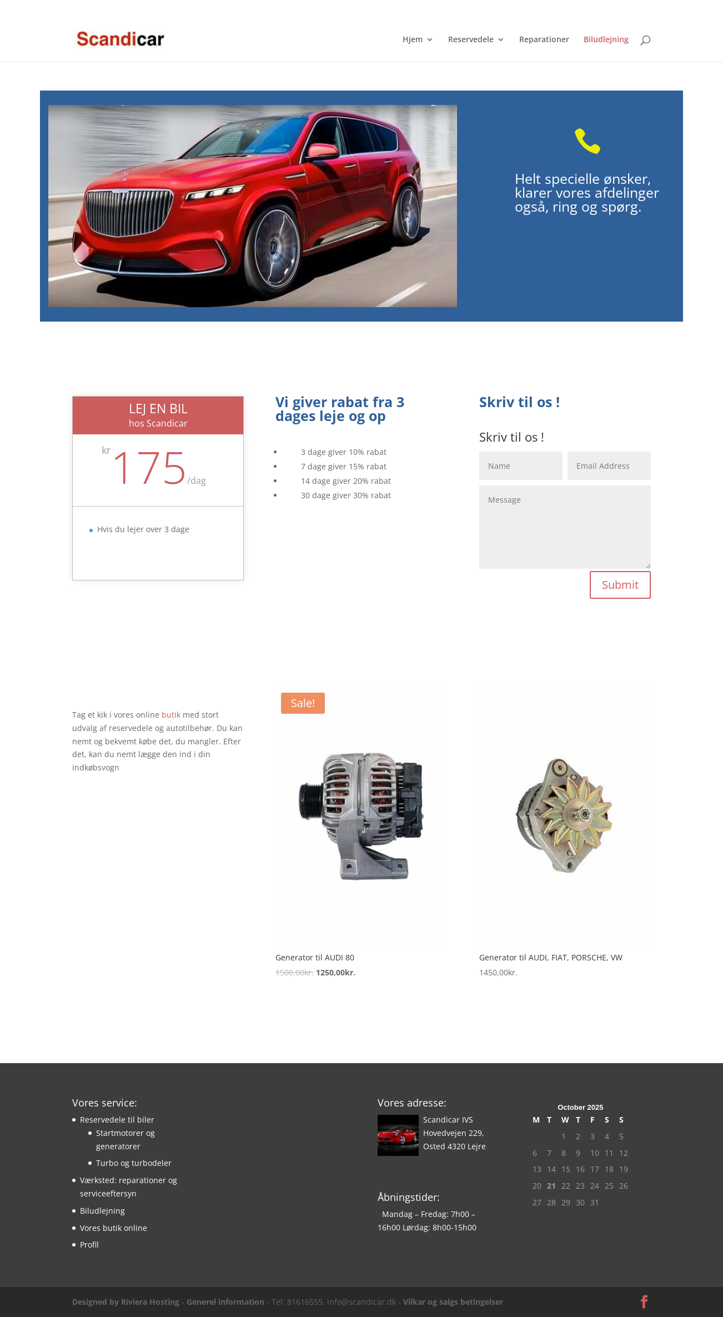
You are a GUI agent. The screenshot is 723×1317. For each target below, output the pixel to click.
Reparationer (544, 40)
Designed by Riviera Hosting (125, 1301)
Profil (89, 1244)
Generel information (225, 1301)
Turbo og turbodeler (134, 1163)
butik (172, 714)
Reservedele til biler (117, 1119)
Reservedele (471, 40)
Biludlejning (606, 40)
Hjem (413, 40)
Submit (620, 584)
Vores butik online (113, 1228)
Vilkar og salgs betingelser (453, 1301)
